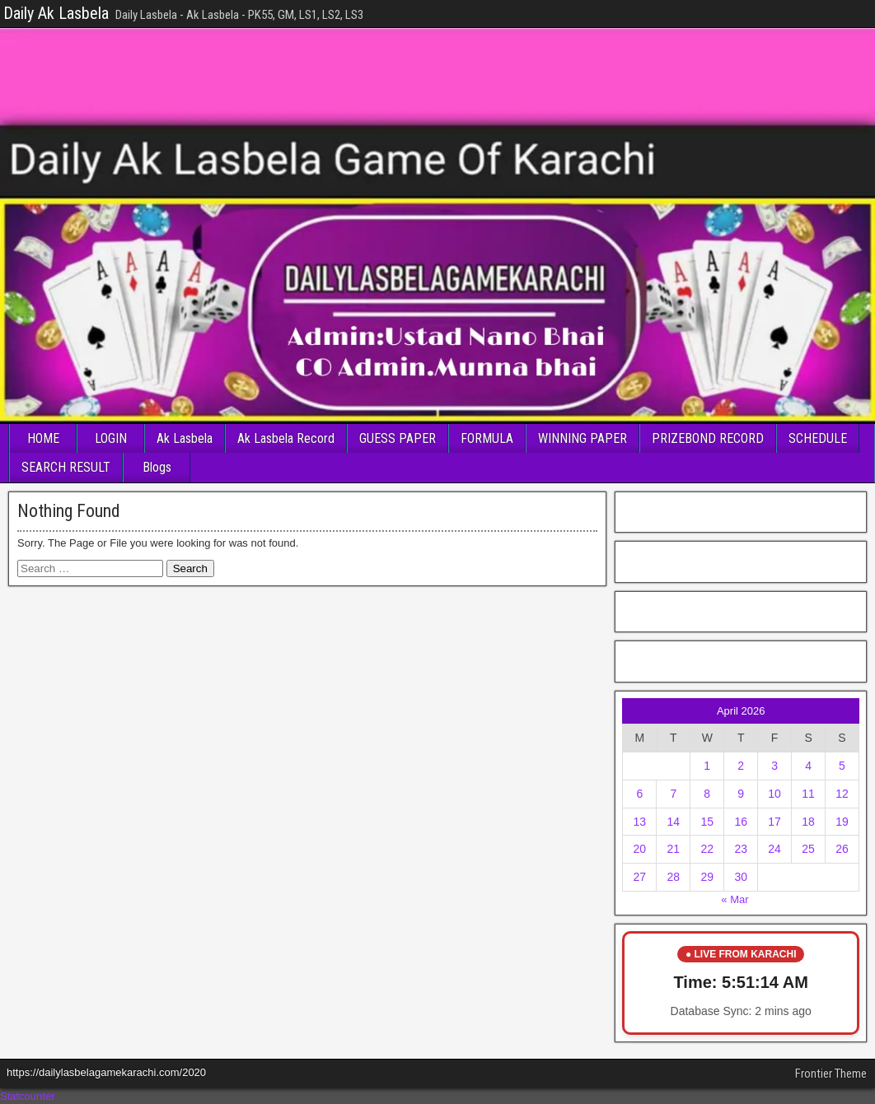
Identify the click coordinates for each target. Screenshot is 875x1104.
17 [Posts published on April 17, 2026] (774, 821)
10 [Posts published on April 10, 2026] (774, 793)
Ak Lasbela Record (286, 438)
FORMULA (487, 438)
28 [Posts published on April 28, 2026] (674, 876)
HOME (43, 438)
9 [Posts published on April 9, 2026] (740, 793)
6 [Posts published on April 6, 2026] (639, 793)
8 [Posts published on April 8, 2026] (707, 793)
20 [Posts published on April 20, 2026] (640, 848)
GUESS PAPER (397, 438)
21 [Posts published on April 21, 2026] (674, 848)
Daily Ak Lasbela (56, 13)
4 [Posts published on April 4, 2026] (808, 765)
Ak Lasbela (185, 438)
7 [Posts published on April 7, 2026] (673, 793)
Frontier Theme (831, 1073)
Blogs (157, 467)
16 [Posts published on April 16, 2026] (740, 821)
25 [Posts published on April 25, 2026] (808, 848)
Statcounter (27, 1096)
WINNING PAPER (582, 438)
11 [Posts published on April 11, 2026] (808, 793)
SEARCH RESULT (65, 467)
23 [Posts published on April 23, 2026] (740, 848)
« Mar (734, 899)
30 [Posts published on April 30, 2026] (740, 876)
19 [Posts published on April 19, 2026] (842, 821)
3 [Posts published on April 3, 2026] (774, 765)
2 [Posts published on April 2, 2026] (740, 765)
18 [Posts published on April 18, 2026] (808, 821)
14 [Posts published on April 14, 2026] (674, 821)
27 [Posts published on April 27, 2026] (640, 876)
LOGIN (111, 438)
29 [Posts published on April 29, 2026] (707, 876)
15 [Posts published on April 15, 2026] (707, 821)
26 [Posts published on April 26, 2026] (842, 848)
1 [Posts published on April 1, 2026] (707, 765)
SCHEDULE (817, 438)
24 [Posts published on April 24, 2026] (774, 848)
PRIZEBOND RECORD (708, 438)
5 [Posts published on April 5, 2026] (842, 765)
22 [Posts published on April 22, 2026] (707, 848)
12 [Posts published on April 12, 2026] (842, 793)
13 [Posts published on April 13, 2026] (640, 821)
